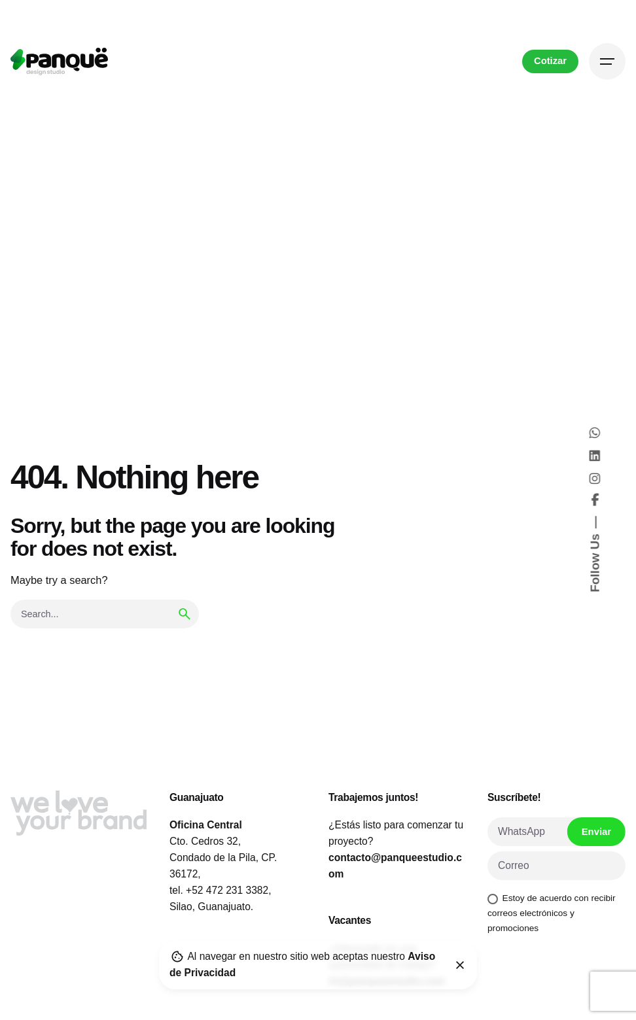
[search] (184, 614)
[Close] (460, 965)
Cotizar (550, 61)
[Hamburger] (607, 61)
